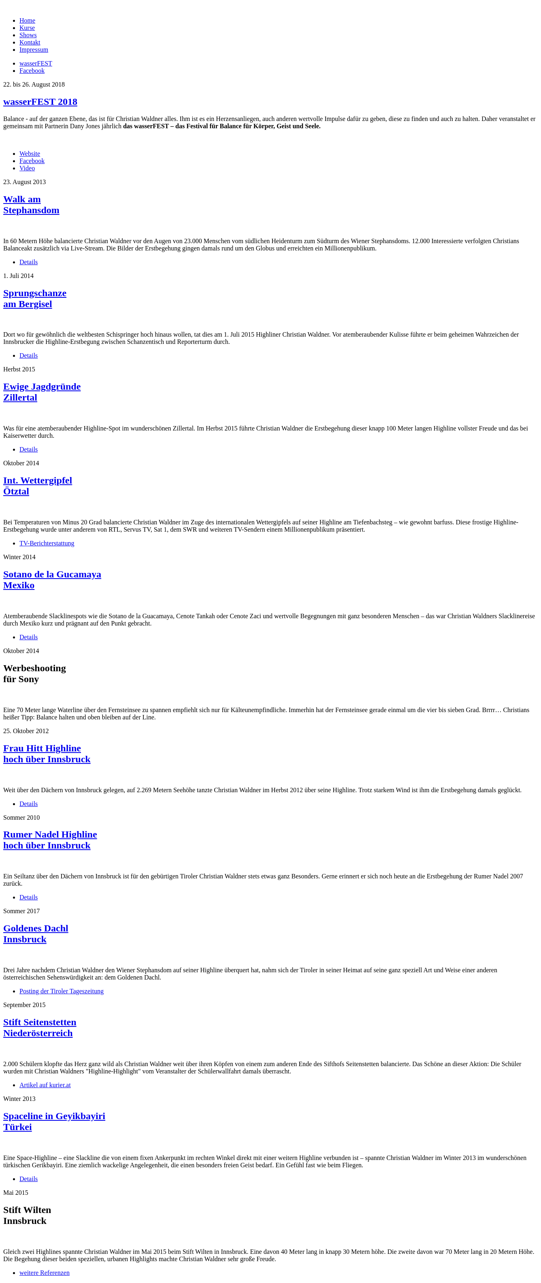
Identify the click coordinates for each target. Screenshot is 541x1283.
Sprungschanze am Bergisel (34, 298)
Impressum (33, 49)
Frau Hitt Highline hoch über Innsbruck (47, 753)
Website (29, 153)
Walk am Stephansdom (31, 204)
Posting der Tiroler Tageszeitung (61, 991)
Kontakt (29, 42)
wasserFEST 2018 (40, 101)
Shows (28, 35)
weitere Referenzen (44, 1272)
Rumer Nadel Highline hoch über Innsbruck (50, 839)
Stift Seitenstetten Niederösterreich (40, 1027)
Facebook (32, 160)
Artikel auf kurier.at (45, 1085)
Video (27, 168)
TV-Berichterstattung (46, 543)
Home (27, 20)
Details (28, 262)
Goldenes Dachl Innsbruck (35, 933)
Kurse (27, 27)
